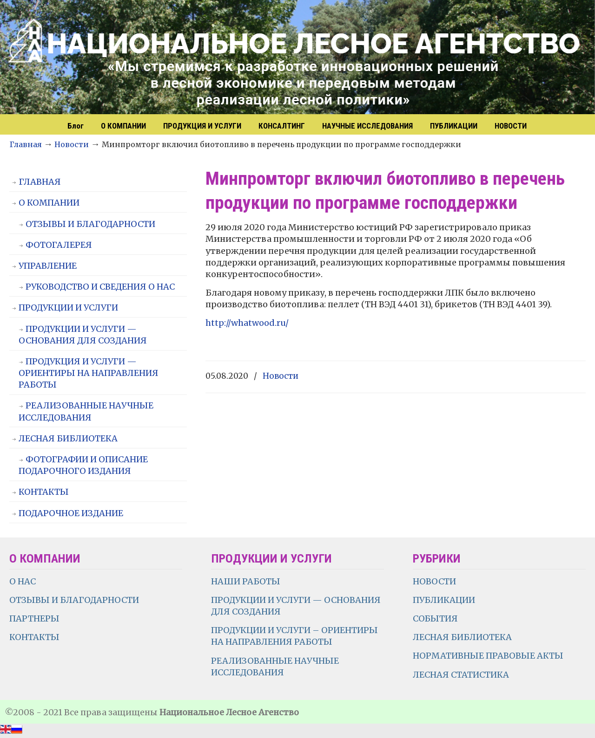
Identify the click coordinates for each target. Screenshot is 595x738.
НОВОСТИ (434, 581)
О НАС (22, 581)
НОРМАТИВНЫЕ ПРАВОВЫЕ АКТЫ (489, 655)
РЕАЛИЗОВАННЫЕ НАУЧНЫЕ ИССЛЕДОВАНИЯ (86, 411)
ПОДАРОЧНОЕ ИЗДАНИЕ (71, 513)
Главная (25, 144)
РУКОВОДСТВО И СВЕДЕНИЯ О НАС (100, 286)
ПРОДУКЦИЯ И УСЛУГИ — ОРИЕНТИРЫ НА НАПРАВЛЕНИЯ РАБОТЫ (89, 373)
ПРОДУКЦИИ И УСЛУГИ (68, 307)
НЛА (297, 58)
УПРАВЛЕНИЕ (48, 265)
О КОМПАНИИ (49, 202)
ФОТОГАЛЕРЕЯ (59, 245)
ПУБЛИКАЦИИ (444, 600)
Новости (71, 144)
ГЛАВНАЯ (40, 181)
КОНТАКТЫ (44, 491)
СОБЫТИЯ (435, 618)
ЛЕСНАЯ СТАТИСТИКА (461, 674)
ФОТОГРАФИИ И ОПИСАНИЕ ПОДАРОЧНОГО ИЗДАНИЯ (83, 465)
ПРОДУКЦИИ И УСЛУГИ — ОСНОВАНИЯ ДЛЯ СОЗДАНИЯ (83, 335)
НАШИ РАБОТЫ (245, 581)
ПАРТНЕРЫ (34, 618)
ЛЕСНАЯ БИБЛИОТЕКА (68, 438)
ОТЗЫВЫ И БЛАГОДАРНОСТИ (90, 224)
